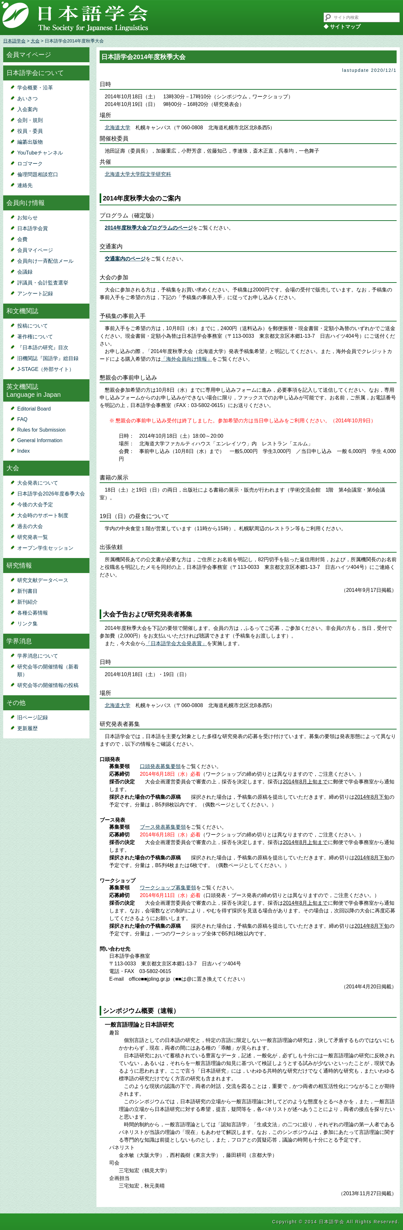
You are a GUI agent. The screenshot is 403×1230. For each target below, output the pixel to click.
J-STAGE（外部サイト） (45, 369)
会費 (22, 239)
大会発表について (37, 483)
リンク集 (27, 623)
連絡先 (25, 185)
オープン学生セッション (45, 548)
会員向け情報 (25, 202)
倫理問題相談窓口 (37, 174)
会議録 (25, 272)
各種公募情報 (32, 612)
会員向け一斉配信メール (45, 261)
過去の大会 (30, 526)
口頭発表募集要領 (160, 766)
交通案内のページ (125, 258)
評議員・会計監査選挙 (42, 282)
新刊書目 (27, 591)
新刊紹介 (27, 602)
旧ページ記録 (32, 717)
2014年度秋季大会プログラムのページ (149, 227)
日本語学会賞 (32, 228)
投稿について (32, 325)
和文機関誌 (22, 310)
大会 (35, 40)
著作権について (35, 336)
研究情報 (19, 565)
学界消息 (19, 641)
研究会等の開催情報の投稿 (48, 685)
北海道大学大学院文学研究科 (138, 174)
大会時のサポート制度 (42, 515)
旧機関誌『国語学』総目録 (48, 358)
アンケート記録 (35, 293)
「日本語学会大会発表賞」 (176, 643)
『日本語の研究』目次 (42, 347)
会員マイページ (28, 54)
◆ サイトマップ (342, 26)
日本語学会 (14, 40)
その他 (16, 702)
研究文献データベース (42, 580)
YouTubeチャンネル (40, 152)
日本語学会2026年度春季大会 (51, 493)
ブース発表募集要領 (163, 827)
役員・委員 (30, 131)
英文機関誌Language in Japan (33, 390)
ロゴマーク (30, 163)
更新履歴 (27, 728)
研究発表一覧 (32, 537)
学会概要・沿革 (35, 87)
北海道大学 (117, 127)
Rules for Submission (41, 430)
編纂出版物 (30, 142)
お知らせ (27, 217)
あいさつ (27, 98)
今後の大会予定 (35, 504)
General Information (39, 440)
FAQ (22, 419)
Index (23, 451)
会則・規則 (30, 120)
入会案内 (27, 109)
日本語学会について (35, 72)
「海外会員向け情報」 (186, 359)
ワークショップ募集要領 (168, 887)
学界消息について (37, 656)
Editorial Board (34, 408)
